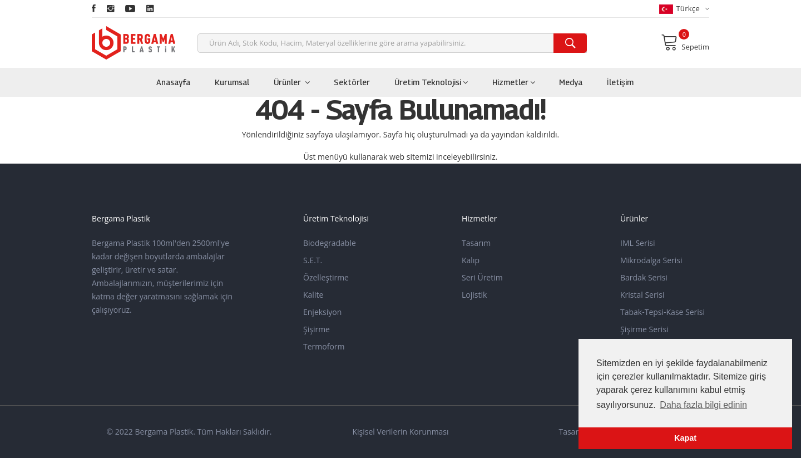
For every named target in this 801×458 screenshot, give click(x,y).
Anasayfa (173, 82)
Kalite (313, 294)
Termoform (324, 346)
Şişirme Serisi (644, 329)
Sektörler (352, 82)
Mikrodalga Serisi (651, 260)
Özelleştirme (326, 277)
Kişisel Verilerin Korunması (400, 431)
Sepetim (685, 42)
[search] (570, 43)
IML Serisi (637, 243)
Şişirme (316, 329)
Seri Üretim (482, 277)
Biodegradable (329, 243)
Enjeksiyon (322, 312)
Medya (570, 82)
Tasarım (476, 243)
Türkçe (684, 8)
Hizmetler (513, 82)
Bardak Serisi (644, 277)
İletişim (620, 82)
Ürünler (292, 82)
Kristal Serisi (642, 294)
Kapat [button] (685, 438)
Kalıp (470, 260)
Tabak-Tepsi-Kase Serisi (662, 312)
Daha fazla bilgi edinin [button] (703, 405)
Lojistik (474, 294)
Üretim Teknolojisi (431, 82)
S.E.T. (312, 260)
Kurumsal (232, 82)
